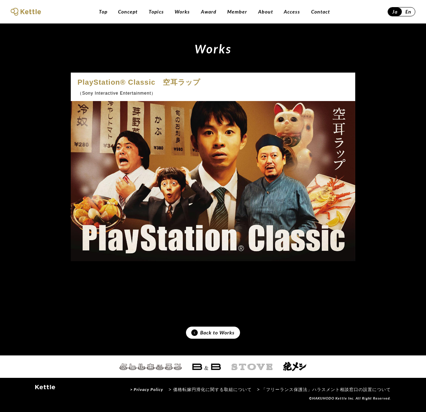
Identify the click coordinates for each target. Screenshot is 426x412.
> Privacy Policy (146, 392)
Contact (320, 12)
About (265, 12)
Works (182, 12)
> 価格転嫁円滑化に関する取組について (210, 392)
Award (209, 12)
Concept (128, 12)
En (408, 12)
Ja (395, 12)
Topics (156, 12)
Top (103, 12)
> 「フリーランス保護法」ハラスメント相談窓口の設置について (324, 392)
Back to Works (213, 334)
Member (237, 12)
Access (292, 12)
